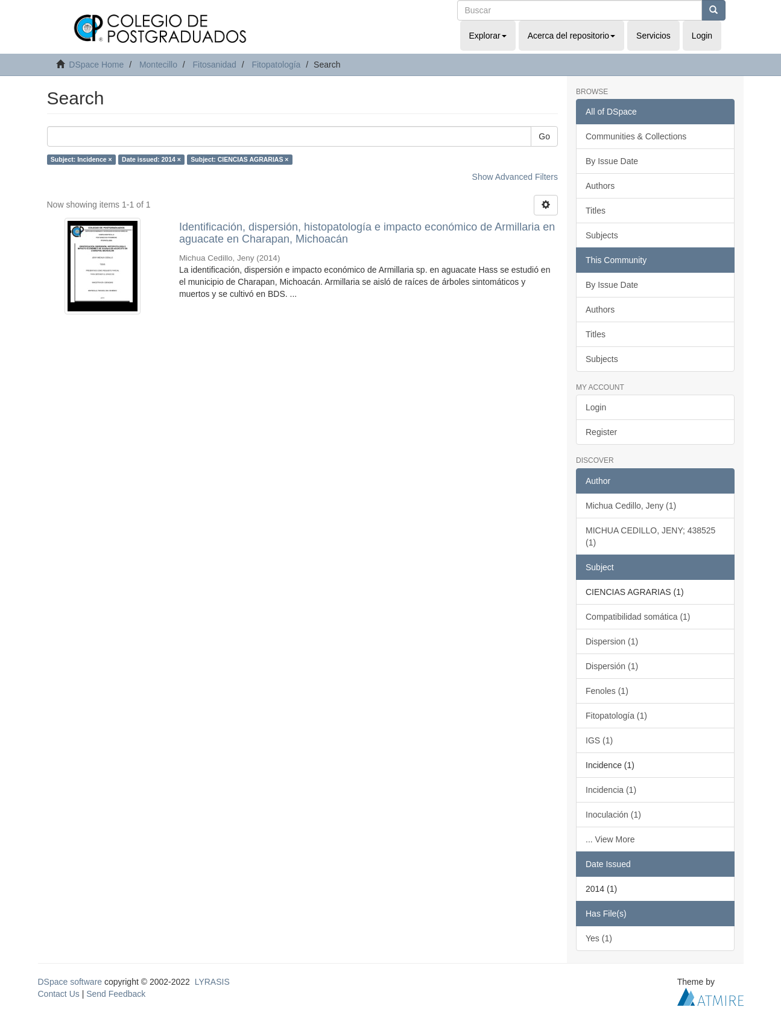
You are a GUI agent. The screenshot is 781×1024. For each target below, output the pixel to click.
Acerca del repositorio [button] (571, 35)
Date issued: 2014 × (151, 159)
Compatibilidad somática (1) (638, 617)
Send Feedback (115, 994)
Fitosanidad (214, 64)
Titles (596, 210)
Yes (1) (599, 938)
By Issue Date (612, 161)
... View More (610, 839)
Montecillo (158, 64)
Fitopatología (275, 64)
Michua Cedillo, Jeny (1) (631, 505)
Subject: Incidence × (81, 159)
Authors (600, 186)
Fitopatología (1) (616, 715)
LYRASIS (212, 982)
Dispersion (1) (612, 641)
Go (544, 136)
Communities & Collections (636, 136)
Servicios (653, 35)
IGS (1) (599, 740)
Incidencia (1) (611, 790)
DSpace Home (96, 64)
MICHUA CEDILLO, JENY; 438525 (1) (650, 536)
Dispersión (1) (612, 666)
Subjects (602, 235)
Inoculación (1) (613, 814)
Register (601, 432)
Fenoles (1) (607, 691)
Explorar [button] (488, 35)
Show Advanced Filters (515, 177)
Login (596, 407)
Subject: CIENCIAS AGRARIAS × (239, 159)
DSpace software (70, 982)
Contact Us (59, 994)
